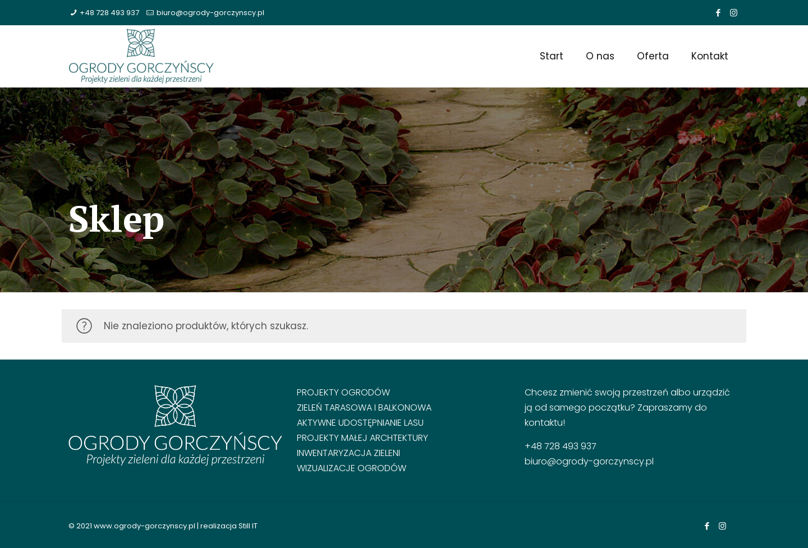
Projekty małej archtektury (362, 437)
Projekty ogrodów (343, 392)
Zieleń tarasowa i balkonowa (364, 407)
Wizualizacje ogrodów (351, 468)
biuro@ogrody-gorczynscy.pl (210, 12)
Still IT (248, 526)
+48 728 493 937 (109, 12)
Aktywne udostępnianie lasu (360, 422)
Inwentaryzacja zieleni (348, 452)
